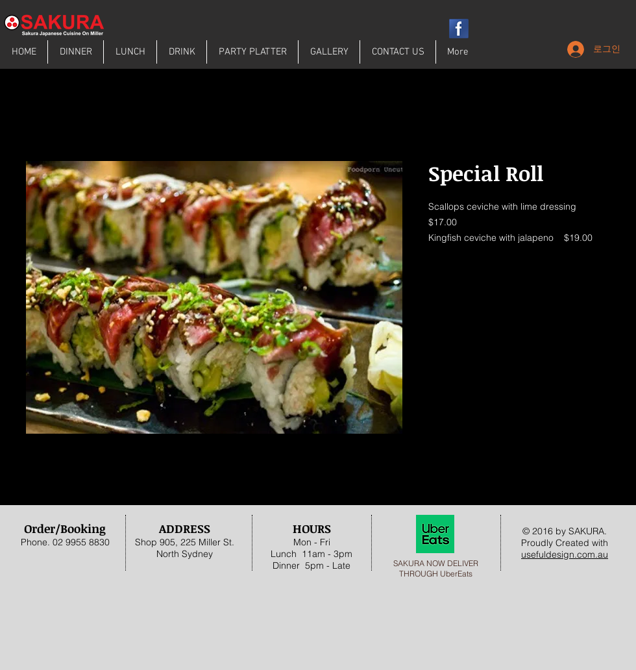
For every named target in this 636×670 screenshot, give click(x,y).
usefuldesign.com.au (564, 554)
